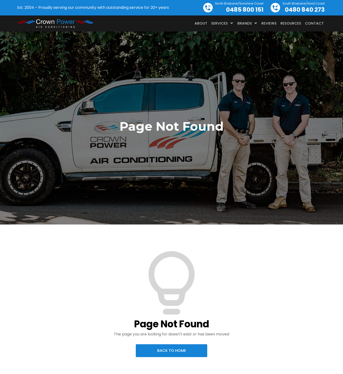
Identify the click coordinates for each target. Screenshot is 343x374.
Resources (291, 23)
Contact (314, 23)
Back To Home (171, 350)
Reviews (269, 23)
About (201, 23)
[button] (222, 23)
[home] (55, 23)
